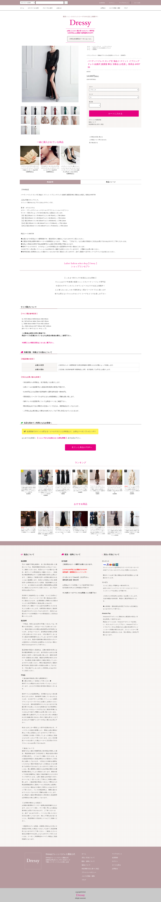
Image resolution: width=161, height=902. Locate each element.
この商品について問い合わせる (96, 139)
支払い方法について (88, 857)
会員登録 (101, 2)
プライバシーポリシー (89, 872)
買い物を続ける (92, 142)
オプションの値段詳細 (95, 120)
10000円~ (95, 49)
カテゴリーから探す (32, 8)
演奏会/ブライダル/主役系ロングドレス (102, 48)
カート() (136, 2)
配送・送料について (88, 861)
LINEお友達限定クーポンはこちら (80, 39)
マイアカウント (123, 2)
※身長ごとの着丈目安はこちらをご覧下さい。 (38, 343)
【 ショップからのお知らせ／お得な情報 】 (51, 438)
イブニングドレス (97, 46)
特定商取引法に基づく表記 (96, 124)
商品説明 (50, 182)
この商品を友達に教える (95, 137)
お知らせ (57, 8)
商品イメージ (111, 182)
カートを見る (116, 865)
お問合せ (101, 8)
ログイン (111, 2)
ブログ (124, 8)
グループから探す (46, 8)
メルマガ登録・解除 (113, 8)
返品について (92, 122)
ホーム (22, 8)
